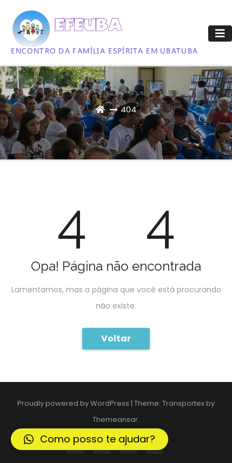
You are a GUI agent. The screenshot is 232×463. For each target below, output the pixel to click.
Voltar (116, 338)
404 (128, 109)
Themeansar (115, 419)
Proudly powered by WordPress (74, 403)
